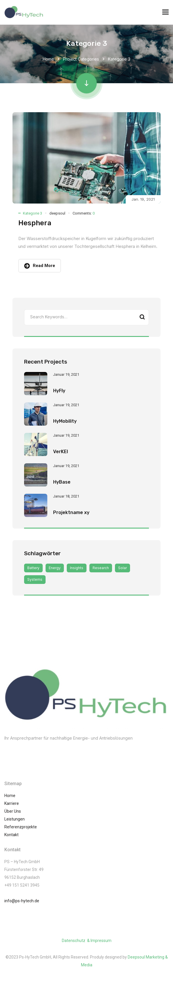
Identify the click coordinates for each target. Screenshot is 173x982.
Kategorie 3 (32, 213)
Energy (55, 568)
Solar (122, 568)
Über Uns (12, 811)
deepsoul (57, 213)
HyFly (59, 390)
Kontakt (11, 834)
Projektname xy (71, 512)
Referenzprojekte (20, 827)
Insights (76, 568)
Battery (33, 568)
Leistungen (14, 819)
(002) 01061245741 (31, 750)
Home (48, 59)
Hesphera (34, 223)
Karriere (11, 803)
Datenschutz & (76, 940)
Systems (34, 579)
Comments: (84, 213)
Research (101, 568)
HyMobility (65, 421)
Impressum (101, 940)
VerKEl (60, 451)
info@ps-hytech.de (21, 900)
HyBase (62, 482)
